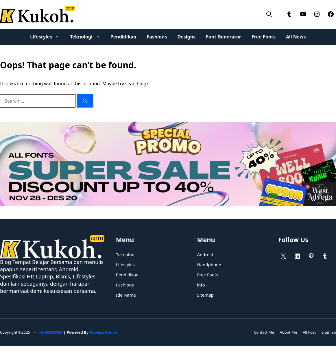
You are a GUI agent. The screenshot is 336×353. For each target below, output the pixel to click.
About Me (288, 332)
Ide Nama (126, 295)
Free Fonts (264, 37)
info (201, 285)
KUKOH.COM (51, 332)
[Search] (85, 101)
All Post (309, 332)
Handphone (209, 264)
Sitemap (205, 295)
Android (205, 254)
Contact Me (264, 332)
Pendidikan (123, 37)
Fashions (157, 37)
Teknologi (87, 37)
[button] (269, 14)
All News (296, 37)
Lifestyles (47, 37)
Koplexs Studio (103, 332)
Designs (186, 37)
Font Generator (223, 37)
